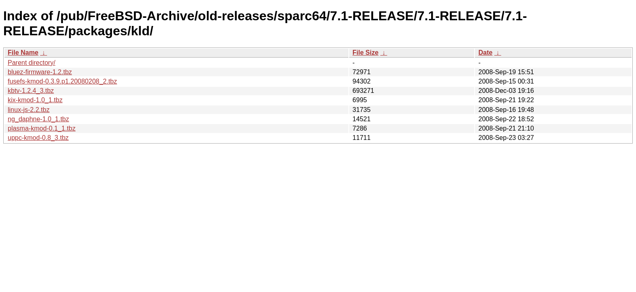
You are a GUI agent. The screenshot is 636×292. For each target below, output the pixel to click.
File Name (23, 52)
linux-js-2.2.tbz (28, 109)
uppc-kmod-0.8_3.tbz (38, 137)
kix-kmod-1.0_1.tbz (35, 100)
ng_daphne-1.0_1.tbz (38, 119)
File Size (365, 52)
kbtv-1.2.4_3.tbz (31, 90)
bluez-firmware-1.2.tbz (40, 72)
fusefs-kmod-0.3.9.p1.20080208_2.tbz (62, 81)
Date (485, 52)
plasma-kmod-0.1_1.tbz (41, 128)
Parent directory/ (31, 62)
